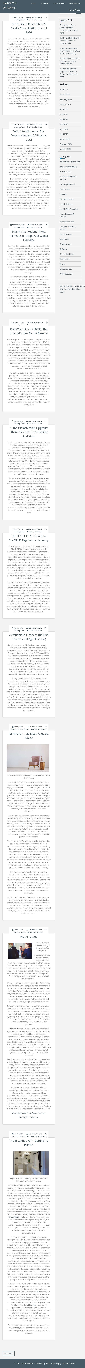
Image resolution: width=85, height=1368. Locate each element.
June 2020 (64, 124)
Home (33, 3)
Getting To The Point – (28, 1117)
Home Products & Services (19, 729)
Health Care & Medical (69, 209)
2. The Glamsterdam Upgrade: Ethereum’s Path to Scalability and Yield (28, 432)
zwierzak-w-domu (35, 17)
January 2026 (65, 104)
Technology (65, 259)
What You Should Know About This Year (28, 1113)
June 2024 (64, 114)
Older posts (9, 1353)
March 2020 (65, 139)
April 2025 (64, 109)
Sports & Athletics (67, 254)
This (47, 787)
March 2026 (65, 94)
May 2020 (64, 129)
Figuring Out (29, 936)
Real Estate (64, 239)
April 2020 (64, 134)
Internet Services (67, 221)
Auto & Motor (65, 172)
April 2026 (64, 89)
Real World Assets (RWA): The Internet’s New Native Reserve (70, 61)
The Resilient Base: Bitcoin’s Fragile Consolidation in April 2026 (28, 28)
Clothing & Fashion (67, 184)
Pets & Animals (66, 234)
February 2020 (66, 144)
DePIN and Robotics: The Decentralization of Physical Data (29, 135)
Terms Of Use (74, 10)
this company (14, 1217)
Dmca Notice (59, 3)
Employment (65, 189)
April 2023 (64, 119)
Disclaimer (44, 3)
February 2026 (66, 99)
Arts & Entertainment (68, 167)
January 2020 (65, 149)
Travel (62, 264)
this (38, 1292)
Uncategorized (19, 20)
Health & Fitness (19, 932)
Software (63, 249)
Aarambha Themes (68, 1363)
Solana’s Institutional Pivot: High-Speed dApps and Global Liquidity (28, 236)
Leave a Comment (35, 20)
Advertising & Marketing (70, 162)
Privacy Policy (74, 3)
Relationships (65, 244)
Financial (63, 194)
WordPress (40, 1363)
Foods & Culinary (67, 199)
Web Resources (66, 274)
